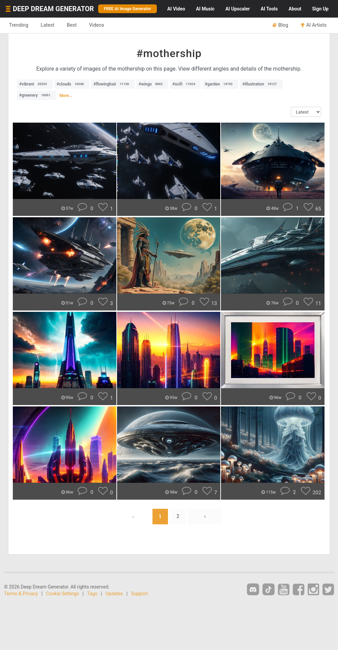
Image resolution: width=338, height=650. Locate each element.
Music (205, 8)
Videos (97, 25)
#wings (152, 84)
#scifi (185, 84)
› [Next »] (204, 516)
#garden (220, 84)
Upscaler (237, 8)
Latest (48, 25)
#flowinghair (112, 84)
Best (72, 25)
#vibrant (34, 84)
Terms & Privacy (21, 593)
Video (176, 8)
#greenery (36, 95)
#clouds (72, 84)
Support (139, 593)
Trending (18, 25)
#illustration (261, 84)
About (294, 8)
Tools (269, 8)
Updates (114, 593)
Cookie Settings (62, 593)
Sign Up (320, 8)
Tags (92, 593)
